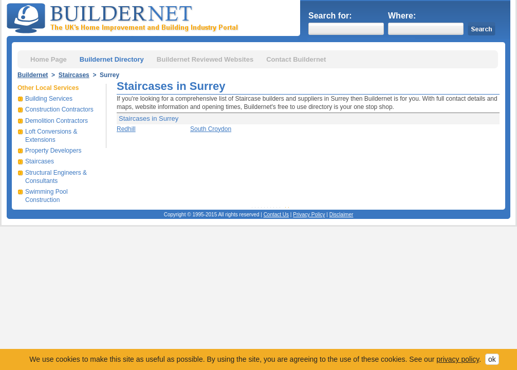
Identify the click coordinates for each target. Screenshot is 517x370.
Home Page (48, 59)
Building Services (48, 98)
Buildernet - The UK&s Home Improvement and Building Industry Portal (124, 17)
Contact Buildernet (296, 59)
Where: (402, 15)
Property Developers (53, 150)
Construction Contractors (59, 109)
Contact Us (276, 214)
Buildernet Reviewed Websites (205, 59)
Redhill (126, 129)
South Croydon (210, 129)
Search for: (330, 15)
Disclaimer (341, 214)
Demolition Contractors (56, 120)
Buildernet (32, 75)
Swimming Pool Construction (46, 195)
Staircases (74, 75)
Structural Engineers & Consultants (56, 176)
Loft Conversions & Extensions (51, 135)
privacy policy (457, 359)
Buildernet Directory (112, 59)
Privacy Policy (309, 214)
